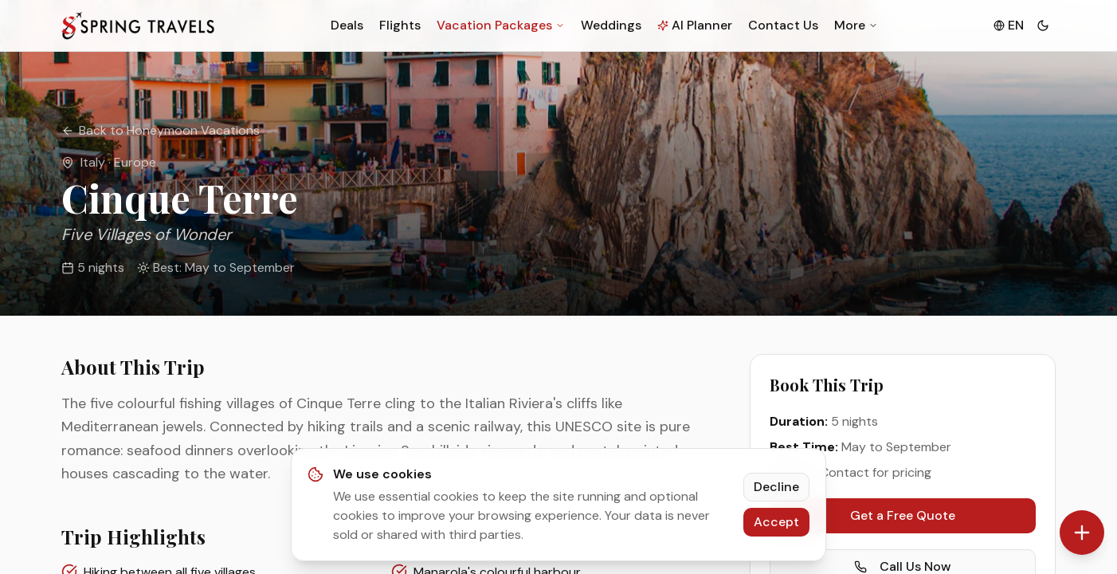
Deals (347, 25)
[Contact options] (1082, 532)
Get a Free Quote (902, 515)
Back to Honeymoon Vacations (160, 130)
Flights (400, 25)
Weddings (611, 25)
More (856, 25)
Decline (776, 486)
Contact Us (783, 25)
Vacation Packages (501, 25)
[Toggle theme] (1043, 25)
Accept (776, 521)
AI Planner (694, 25)
